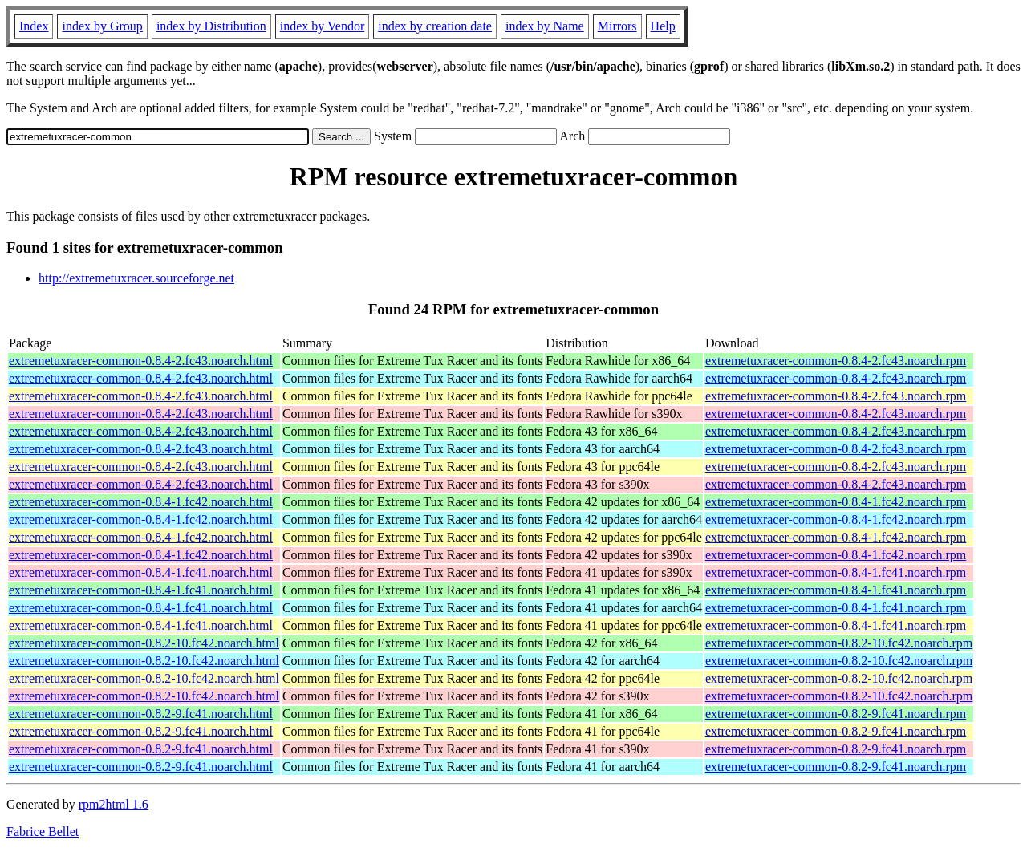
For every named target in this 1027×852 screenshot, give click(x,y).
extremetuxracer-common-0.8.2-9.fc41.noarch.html (141, 713)
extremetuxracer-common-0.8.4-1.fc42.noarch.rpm (835, 502)
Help (663, 26)
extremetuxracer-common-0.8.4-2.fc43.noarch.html (141, 360)
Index (33, 26)
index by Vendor (322, 26)
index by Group (102, 26)
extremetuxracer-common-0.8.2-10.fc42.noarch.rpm (838, 643)
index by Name (544, 26)
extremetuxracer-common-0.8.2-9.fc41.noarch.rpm (835, 713)
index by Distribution (211, 26)
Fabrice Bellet (42, 831)
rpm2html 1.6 (113, 804)
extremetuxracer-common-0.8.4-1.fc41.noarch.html (141, 572)
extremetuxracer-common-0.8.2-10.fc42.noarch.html (144, 643)
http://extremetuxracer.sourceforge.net (136, 278)
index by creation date (435, 26)
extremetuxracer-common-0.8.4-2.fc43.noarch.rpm (835, 360)
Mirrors (617, 26)
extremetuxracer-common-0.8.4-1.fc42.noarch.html (141, 502)
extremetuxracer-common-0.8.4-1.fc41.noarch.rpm (835, 572)
